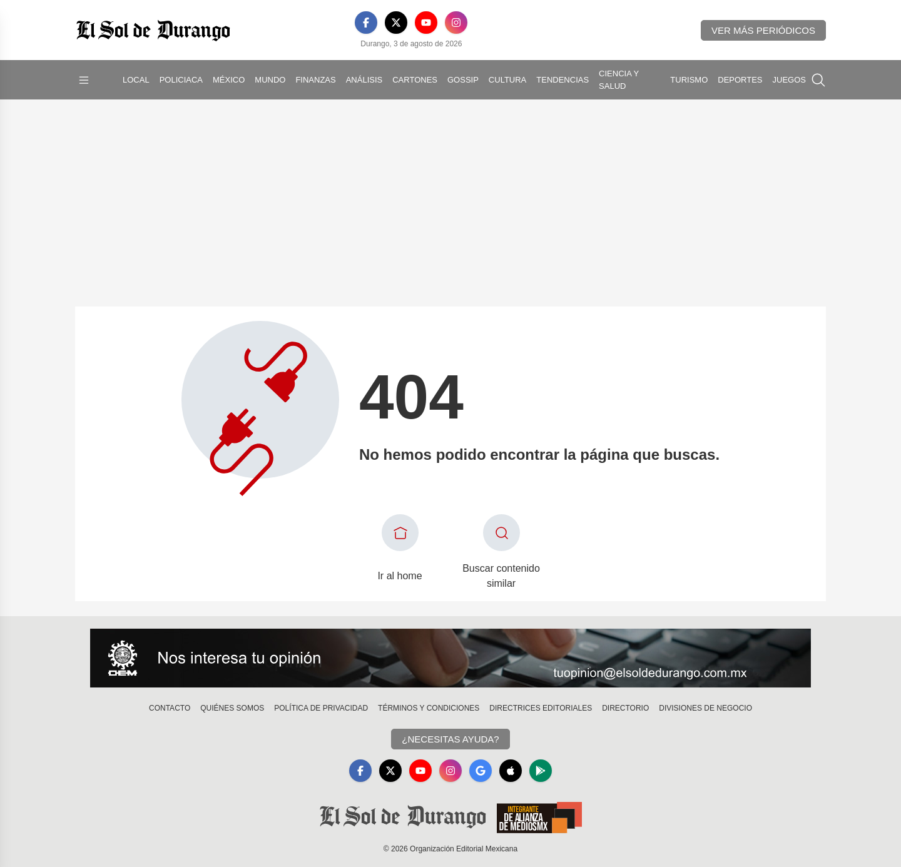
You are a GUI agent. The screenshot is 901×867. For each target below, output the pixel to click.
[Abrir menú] (84, 80)
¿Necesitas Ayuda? (450, 739)
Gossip (463, 79)
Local (136, 79)
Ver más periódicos (763, 30)
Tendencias (562, 79)
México (229, 79)
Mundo (270, 79)
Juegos (789, 79)
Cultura (507, 79)
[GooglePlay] (540, 770)
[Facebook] (366, 22)
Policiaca (181, 79)
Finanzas (315, 79)
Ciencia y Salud (619, 80)
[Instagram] (456, 22)
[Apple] (510, 770)
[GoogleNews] (480, 770)
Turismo (689, 79)
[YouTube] (426, 22)
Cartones (414, 79)
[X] (396, 22)
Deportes (740, 79)
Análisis (364, 79)
